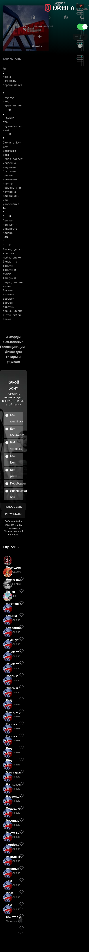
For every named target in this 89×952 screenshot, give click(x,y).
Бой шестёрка (16, 418)
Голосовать (13, 506)
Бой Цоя (12, 459)
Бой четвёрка (16, 445)
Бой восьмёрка (16, 432)
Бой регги (13, 473)
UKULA (63, 8)
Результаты (13, 514)
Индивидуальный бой (16, 494)
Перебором (16, 483)
